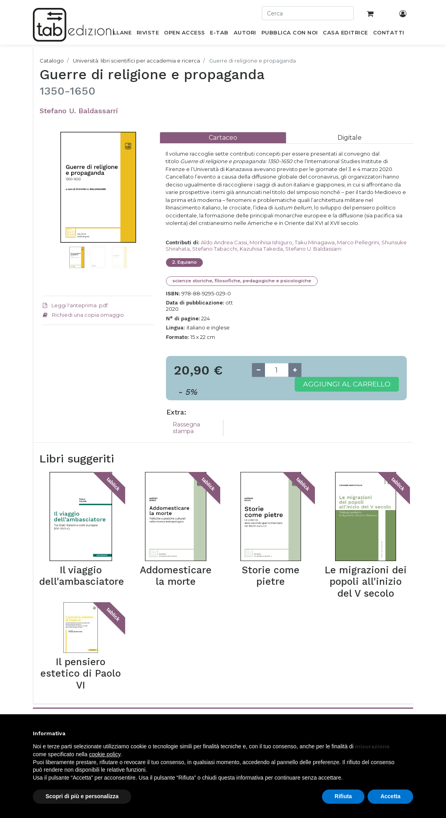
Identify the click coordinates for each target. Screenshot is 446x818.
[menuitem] (118, 34)
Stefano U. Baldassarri (79, 111)
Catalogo (52, 60)
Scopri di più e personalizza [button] (82, 796)
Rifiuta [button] (343, 796)
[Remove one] (258, 370)
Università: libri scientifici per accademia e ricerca (136, 60)
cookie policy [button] (104, 754)
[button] (51, 211)
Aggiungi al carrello (347, 384)
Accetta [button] (390, 796)
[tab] (223, 137)
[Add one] (294, 370)
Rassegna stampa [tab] (186, 428)
